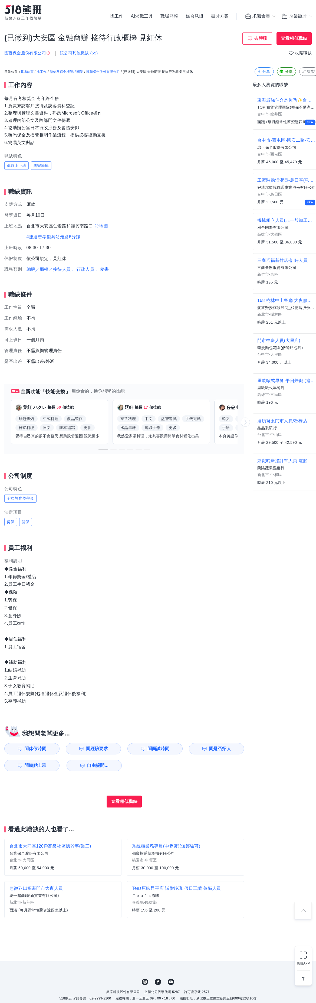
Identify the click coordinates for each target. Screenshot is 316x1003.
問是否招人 (220, 748)
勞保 (11, 522)
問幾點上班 (35, 765)
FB (158, 982)
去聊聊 (260, 38)
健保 (25, 522)
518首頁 (27, 72)
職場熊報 (169, 16)
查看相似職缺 (294, 38)
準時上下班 (16, 165)
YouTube (171, 982)
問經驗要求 (97, 748)
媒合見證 (195, 16)
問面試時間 (158, 748)
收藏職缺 (303, 53)
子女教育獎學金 (20, 498)
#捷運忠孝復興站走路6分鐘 (53, 237)
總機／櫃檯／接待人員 (49, 269)
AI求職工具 (142, 16)
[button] (103, 449)
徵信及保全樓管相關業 (66, 72)
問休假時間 (35, 748)
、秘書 (102, 269)
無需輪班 (41, 165)
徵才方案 (220, 16)
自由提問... (97, 765)
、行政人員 (83, 269)
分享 (263, 71)
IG (145, 982)
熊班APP (303, 963)
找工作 (116, 16)
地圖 (103, 226)
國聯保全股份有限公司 (103, 72)
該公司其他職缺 (79, 53)
